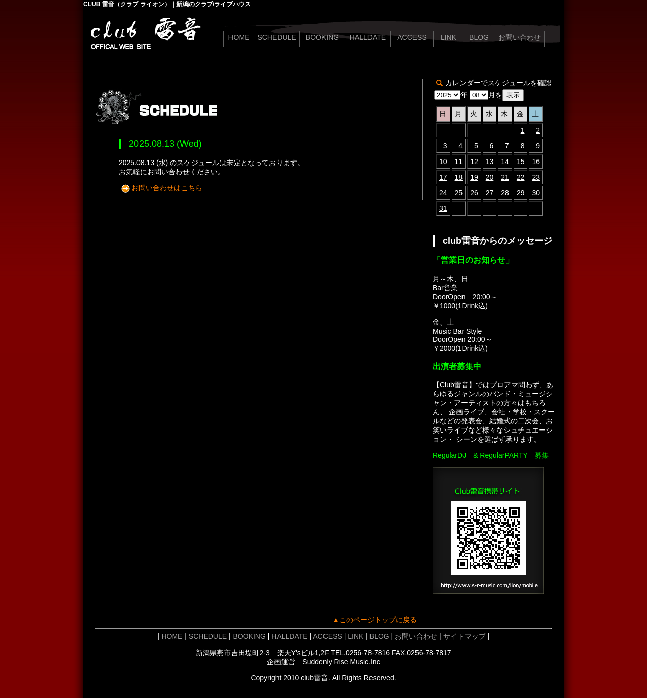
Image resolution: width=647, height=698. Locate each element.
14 (505, 161)
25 (459, 193)
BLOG (479, 37)
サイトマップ (464, 636)
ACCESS (412, 37)
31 (443, 208)
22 (521, 177)
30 (536, 193)
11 (459, 161)
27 (490, 193)
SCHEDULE (276, 37)
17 (443, 177)
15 (521, 161)
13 (490, 161)
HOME (239, 37)
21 (505, 177)
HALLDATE (368, 37)
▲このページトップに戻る (374, 620)
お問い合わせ (519, 37)
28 (505, 193)
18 (459, 177)
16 (536, 161)
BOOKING (322, 37)
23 (536, 177)
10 (443, 161)
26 (474, 193)
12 (474, 161)
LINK (448, 37)
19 (474, 177)
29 (521, 193)
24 (443, 193)
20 (490, 177)
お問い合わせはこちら (166, 188)
